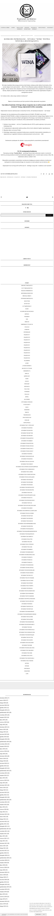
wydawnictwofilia (27, 502)
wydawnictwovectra (27, 637)
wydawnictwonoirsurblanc (27, 570)
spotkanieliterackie (26, 402)
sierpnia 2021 (3, 833)
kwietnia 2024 (3, 756)
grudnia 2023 (3, 765)
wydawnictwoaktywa (27, 433)
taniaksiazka (27, 414)
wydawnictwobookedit (27, 451)
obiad (26, 378)
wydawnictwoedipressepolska (27, 495)
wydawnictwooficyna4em (27, 577)
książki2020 (27, 342)
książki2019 (27, 339)
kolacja (27, 327)
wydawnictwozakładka (27, 650)
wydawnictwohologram (27, 513)
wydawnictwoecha (27, 492)
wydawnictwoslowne (27, 616)
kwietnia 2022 (3, 814)
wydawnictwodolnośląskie (26, 477)
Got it (44, 914)
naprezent (27, 376)
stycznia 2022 (3, 821)
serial (27, 396)
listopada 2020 (3, 855)
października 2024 (4, 741)
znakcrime (27, 671)
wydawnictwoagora (27, 430)
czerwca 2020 (3, 867)
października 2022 (4, 799)
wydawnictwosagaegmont (27, 611)
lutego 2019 (3, 906)
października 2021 (4, 828)
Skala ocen (20, 27)
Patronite (34, 27)
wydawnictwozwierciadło (27, 658)
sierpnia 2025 (3, 717)
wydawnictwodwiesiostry (27, 487)
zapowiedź (27, 668)
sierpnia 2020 (3, 862)
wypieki (27, 663)
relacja (27, 394)
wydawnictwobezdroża (26, 445)
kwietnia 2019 (3, 901)
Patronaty (50, 27)
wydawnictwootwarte (27, 585)
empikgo (27, 314)
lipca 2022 (2, 807)
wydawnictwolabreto (27, 536)
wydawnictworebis (27, 603)
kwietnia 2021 (3, 843)
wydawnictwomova (27, 559)
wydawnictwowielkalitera (27, 647)
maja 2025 (2, 724)
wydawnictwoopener (27, 583)
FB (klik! (37, 114)
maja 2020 (2, 870)
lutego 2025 (3, 731)
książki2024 (27, 352)
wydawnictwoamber (27, 440)
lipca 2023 (2, 777)
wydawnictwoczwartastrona (27, 474)
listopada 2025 (3, 710)
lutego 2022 (3, 819)
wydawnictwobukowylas (27, 456)
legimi (27, 363)
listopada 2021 (3, 826)
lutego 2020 (3, 877)
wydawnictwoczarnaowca (27, 469)
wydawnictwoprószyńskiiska (27, 598)
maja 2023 (2, 782)
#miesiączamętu (27, 295)
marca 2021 (3, 845)
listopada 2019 (3, 884)
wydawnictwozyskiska (27, 660)
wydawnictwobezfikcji (27, 448)
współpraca (27, 422)
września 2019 (3, 889)
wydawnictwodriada (27, 484)
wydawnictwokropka (27, 526)
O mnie (13, 27)
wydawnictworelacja (27, 606)
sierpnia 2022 (3, 804)
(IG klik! (8, 116)
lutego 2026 (3, 702)
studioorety (26, 404)
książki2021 (27, 345)
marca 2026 (3, 700)
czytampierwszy (27, 306)
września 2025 (3, 715)
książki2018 (27, 337)
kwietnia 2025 (3, 727)
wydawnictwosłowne (27, 619)
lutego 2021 (3, 848)
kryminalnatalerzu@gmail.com (26, 155)
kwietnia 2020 (3, 872)
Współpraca (42, 27)
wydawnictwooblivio (27, 575)
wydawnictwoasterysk (27, 443)
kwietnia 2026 (3, 698)
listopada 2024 (3, 739)
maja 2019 (2, 899)
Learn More (38, 914)
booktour (27, 303)
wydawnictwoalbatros (27, 438)
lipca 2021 (2, 836)
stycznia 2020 (3, 879)
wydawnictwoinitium (27, 515)
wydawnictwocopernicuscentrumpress (27, 466)
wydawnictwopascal (27, 588)
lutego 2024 (3, 761)
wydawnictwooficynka (27, 580)
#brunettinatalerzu (27, 285)
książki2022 (27, 347)
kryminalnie (27, 332)
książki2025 (27, 355)
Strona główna (5, 27)
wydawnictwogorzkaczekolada (27, 505)
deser (27, 308)
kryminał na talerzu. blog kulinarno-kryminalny (22, 914)
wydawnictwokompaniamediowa (27, 523)
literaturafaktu (26, 365)
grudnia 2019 (3, 882)
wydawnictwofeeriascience (27, 500)
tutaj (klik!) (48, 88)
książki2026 (27, 358)
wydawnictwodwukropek (27, 490)
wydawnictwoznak (27, 653)
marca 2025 (3, 729)
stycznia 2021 (3, 850)
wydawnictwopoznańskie (27, 596)
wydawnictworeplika (27, 609)
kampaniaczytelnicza (27, 324)
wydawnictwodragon (27, 479)
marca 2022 (3, 816)
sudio (26, 407)
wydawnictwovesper (27, 640)
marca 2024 (3, 758)
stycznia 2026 (3, 705)
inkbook (27, 321)
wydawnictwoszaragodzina (27, 632)
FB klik (12, 116)
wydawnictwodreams (27, 482)
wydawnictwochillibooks (27, 461)
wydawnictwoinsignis (27, 518)
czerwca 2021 (3, 838)
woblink (27, 420)
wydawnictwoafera (27, 427)
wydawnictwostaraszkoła (27, 629)
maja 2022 (2, 811)
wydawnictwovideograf (27, 642)
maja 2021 (2, 840)
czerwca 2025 (3, 722)
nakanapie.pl (26, 370)
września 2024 (3, 744)
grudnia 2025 (3, 707)
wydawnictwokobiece (27, 521)
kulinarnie (27, 360)
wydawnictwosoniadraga (27, 621)
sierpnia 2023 (3, 775)
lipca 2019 (2, 894)
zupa (27, 673)
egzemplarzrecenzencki (27, 311)
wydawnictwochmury (27, 464)
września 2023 (3, 773)
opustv (27, 381)
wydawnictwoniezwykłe (27, 567)
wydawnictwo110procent (27, 425)
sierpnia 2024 (3, 746)
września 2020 (3, 860)
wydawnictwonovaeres (26, 572)
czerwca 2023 (3, 780)
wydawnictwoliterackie (27, 544)
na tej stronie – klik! (38, 134)
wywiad (27, 665)
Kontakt (27, 27)
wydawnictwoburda (26, 458)
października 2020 (4, 857)
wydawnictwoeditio (26, 497)
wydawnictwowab (27, 645)
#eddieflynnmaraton (27, 290)
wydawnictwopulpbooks (27, 601)
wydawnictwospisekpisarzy (27, 624)
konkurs (27, 329)
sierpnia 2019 (3, 891)
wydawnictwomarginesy (27, 552)
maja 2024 (2, 753)
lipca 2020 (2, 865)
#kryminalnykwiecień (27, 293)
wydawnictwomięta (27, 557)
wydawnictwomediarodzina (27, 554)
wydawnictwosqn (27, 627)
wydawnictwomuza (27, 562)
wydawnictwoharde (26, 508)
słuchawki (27, 399)
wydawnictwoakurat (27, 435)
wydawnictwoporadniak (27, 593)
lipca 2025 (2, 719)
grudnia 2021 (3, 824)
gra (27, 319)
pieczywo (27, 389)
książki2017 (27, 334)
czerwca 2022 (3, 809)
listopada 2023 (3, 768)
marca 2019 (3, 903)
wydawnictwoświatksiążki (27, 634)
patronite (27, 386)
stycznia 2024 (3, 763)
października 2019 (4, 886)
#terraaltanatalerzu (27, 298)
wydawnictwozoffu (27, 655)
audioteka (27, 301)
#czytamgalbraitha (27, 288)
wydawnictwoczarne (27, 471)
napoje (27, 373)
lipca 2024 (2, 748)
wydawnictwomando (27, 549)
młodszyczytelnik (27, 368)
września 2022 (3, 802)
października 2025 (4, 712)
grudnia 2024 (3, 736)
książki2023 (27, 350)
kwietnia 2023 (3, 785)
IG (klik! (32, 114)
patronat (26, 383)
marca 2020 (3, 874)
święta (27, 412)
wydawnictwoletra (27, 539)
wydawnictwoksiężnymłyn (27, 534)
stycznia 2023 (3, 792)
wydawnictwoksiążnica (27, 528)
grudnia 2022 (3, 794)
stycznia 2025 (3, 734)
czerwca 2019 (3, 896)
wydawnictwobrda (27, 453)
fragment (27, 316)
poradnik (26, 391)
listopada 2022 (3, 797)
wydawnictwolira (27, 541)
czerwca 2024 (3, 751)
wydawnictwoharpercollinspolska (27, 510)
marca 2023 (3, 787)
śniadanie (27, 409)
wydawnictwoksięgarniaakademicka (27, 531)
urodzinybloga (27, 417)
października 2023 (4, 770)
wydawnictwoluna (27, 546)
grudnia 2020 (3, 853)
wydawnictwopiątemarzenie (27, 590)
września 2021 (3, 831)
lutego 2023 (3, 790)
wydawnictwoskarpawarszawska (27, 614)
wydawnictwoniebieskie (26, 565)
